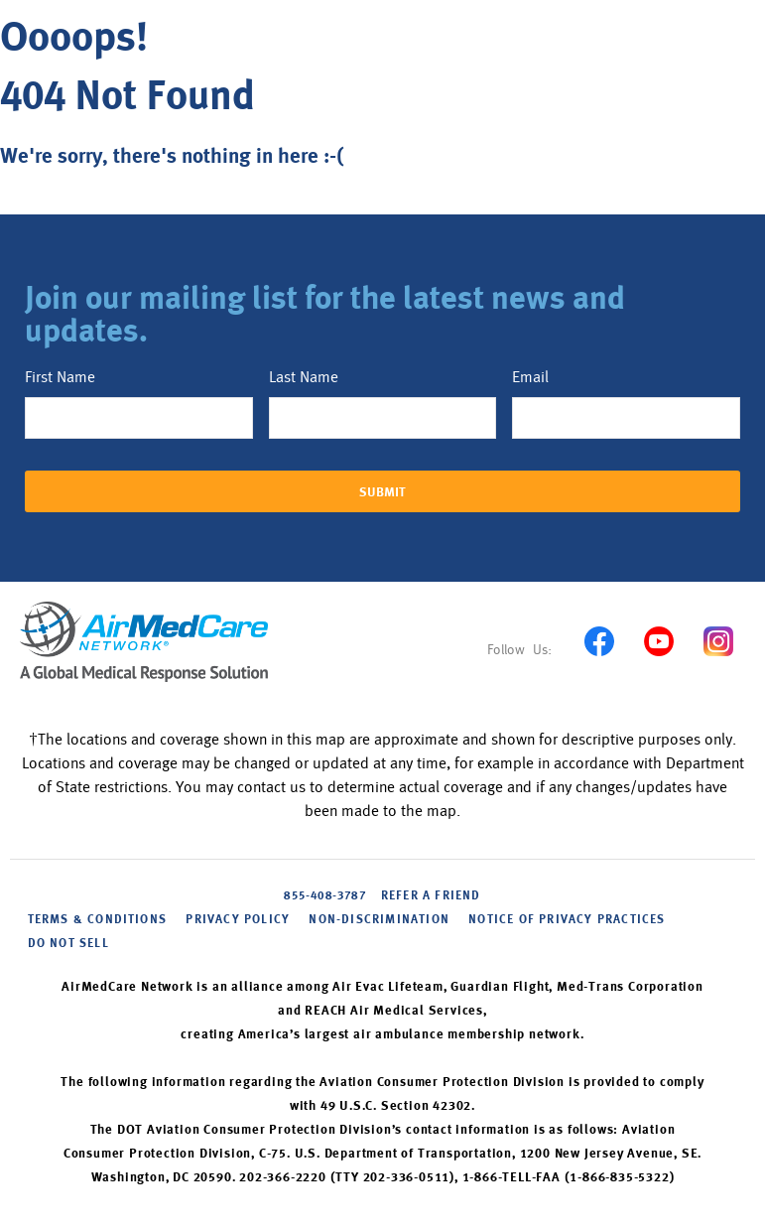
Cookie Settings (170, 943)
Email (530, 377)
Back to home (76, 204)
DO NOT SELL (68, 944)
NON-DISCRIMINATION (379, 920)
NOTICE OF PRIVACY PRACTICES (566, 920)
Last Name (303, 377)
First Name (60, 377)
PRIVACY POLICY (238, 920)
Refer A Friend (431, 896)
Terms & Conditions (98, 920)
